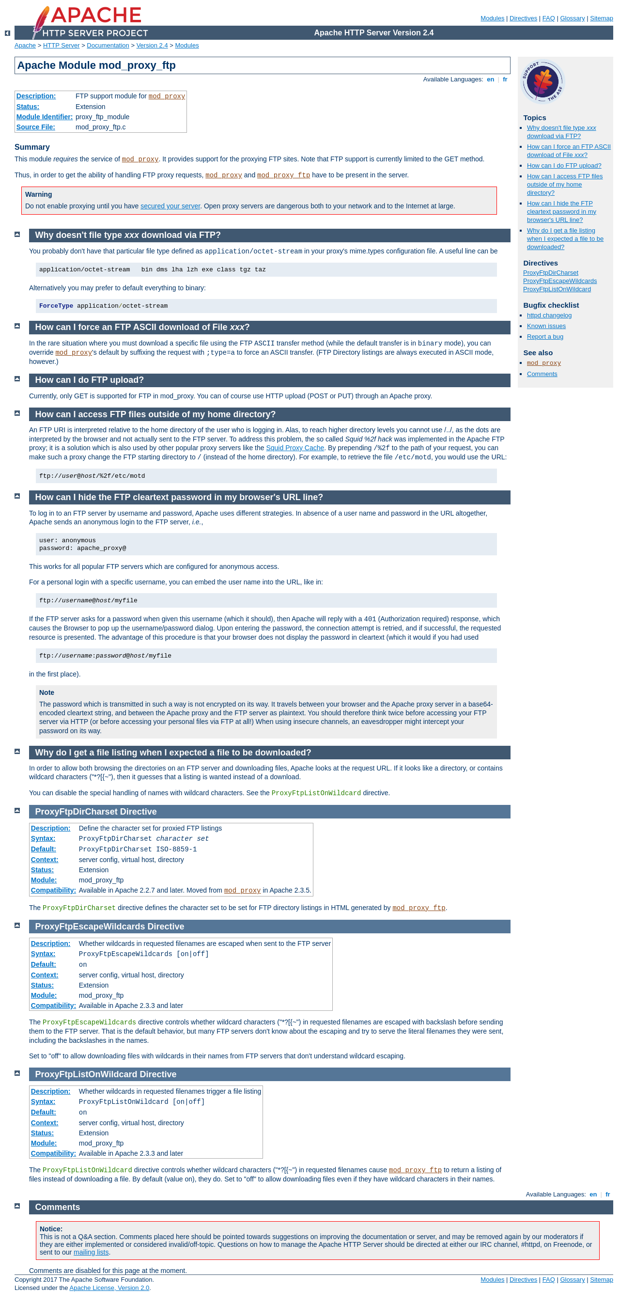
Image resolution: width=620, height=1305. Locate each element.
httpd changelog (549, 315)
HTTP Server (61, 45)
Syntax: (43, 838)
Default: (43, 849)
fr (505, 79)
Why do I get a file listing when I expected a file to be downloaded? (565, 239)
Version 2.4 (152, 45)
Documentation (108, 45)
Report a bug (545, 336)
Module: (44, 880)
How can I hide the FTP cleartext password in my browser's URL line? (561, 211)
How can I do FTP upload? (564, 165)
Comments (542, 373)
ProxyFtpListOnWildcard (557, 289)
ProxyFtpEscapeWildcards (560, 280)
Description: (36, 96)
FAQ (548, 18)
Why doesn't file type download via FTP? (561, 132)
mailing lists (91, 1252)
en (490, 79)
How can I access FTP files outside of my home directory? (565, 184)
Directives (523, 18)
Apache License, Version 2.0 (109, 1287)
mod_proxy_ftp (283, 175)
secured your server (170, 206)
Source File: (35, 127)
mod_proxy (167, 96)
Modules (492, 18)
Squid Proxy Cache (295, 448)
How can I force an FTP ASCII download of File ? (569, 150)
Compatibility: (53, 890)
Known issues (546, 326)
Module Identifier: (44, 117)
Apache (25, 45)
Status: (27, 106)
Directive (138, 812)
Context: (45, 860)
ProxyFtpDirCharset (550, 272)
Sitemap (601, 18)
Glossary (572, 18)
